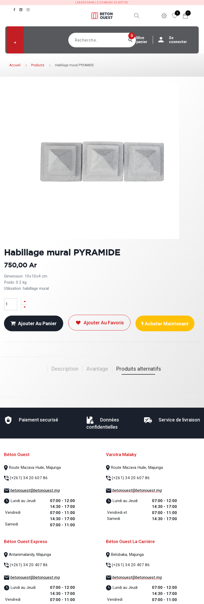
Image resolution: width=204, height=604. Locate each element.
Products (37, 65)
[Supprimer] (24, 307)
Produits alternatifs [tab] (138, 369)
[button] (15, 42)
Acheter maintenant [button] (165, 323)
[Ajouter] (24, 301)
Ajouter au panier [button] (34, 323)
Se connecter (175, 40)
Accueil (14, 65)
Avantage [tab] (97, 369)
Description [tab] (64, 369)
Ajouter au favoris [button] (99, 322)
